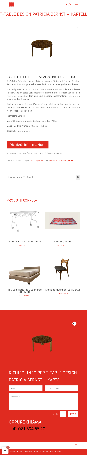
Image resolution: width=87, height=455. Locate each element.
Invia (73, 414)
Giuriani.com (55, 452)
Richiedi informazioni (27, 145)
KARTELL (64, 161)
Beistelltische (54, 161)
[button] (77, 27)
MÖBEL (71, 161)
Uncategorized (19, 153)
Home (9, 153)
